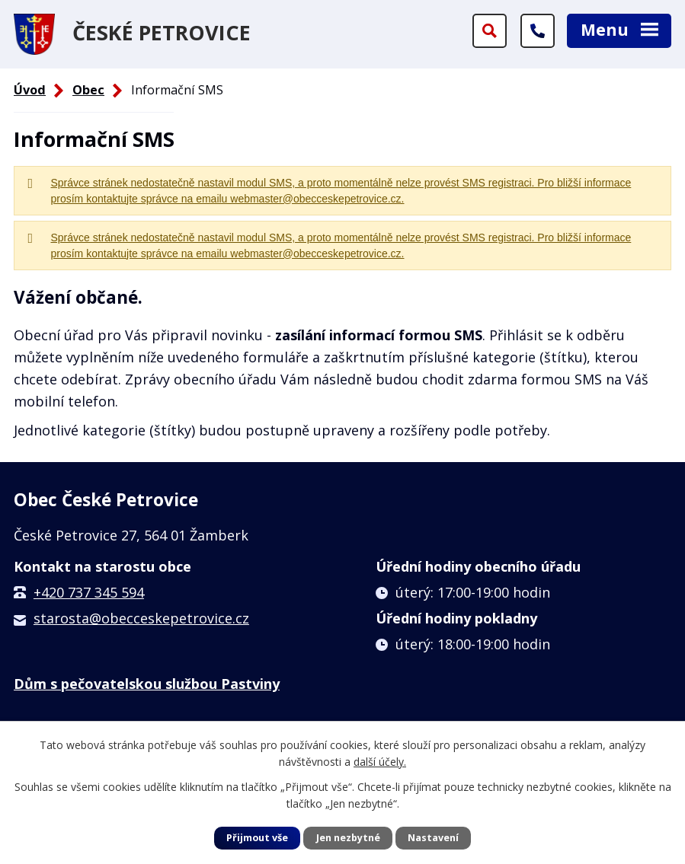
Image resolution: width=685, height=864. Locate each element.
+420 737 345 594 (89, 592)
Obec (88, 89)
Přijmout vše (257, 837)
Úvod (30, 89)
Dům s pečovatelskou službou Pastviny (147, 683)
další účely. (380, 761)
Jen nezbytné (348, 837)
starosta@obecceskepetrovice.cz (141, 618)
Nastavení (433, 837)
